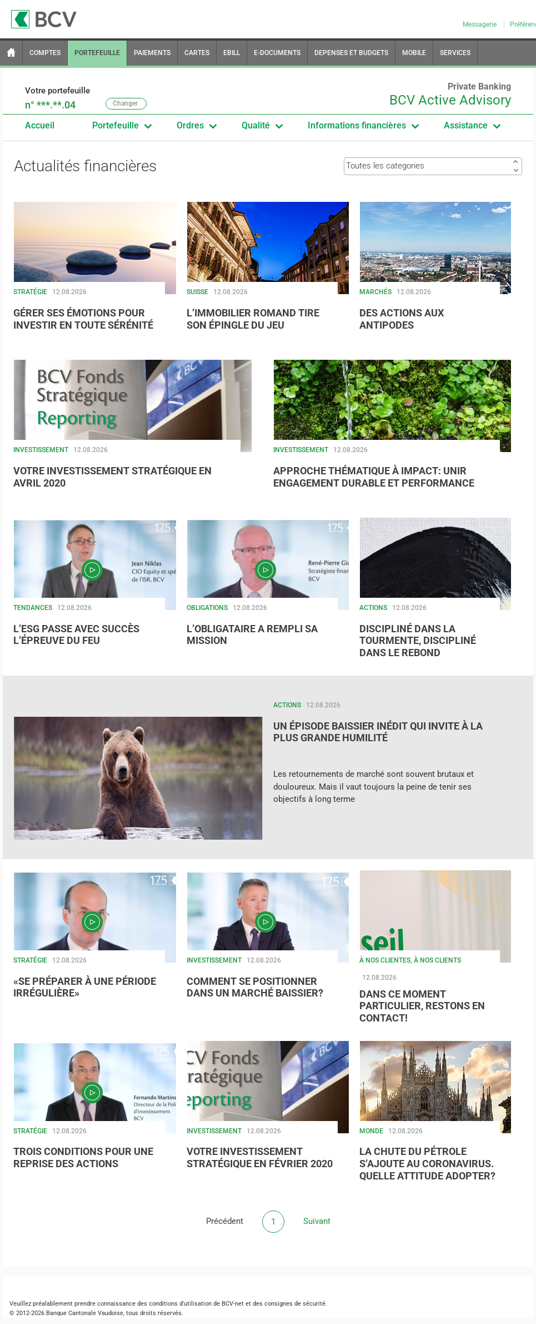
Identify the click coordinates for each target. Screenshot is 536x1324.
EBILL (231, 53)
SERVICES (455, 53)
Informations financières (363, 125)
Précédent (224, 1221)
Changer (125, 103)
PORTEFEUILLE (97, 53)
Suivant (316, 1221)
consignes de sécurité (294, 1303)
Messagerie (480, 24)
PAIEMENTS (152, 53)
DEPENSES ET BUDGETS (351, 53)
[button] (95, 275)
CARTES (196, 53)
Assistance (472, 125)
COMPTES (45, 53)
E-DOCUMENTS (277, 53)
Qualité (262, 125)
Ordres (196, 125)
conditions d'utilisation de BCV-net (196, 1303)
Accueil (39, 125)
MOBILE (414, 53)
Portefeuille (121, 125)
